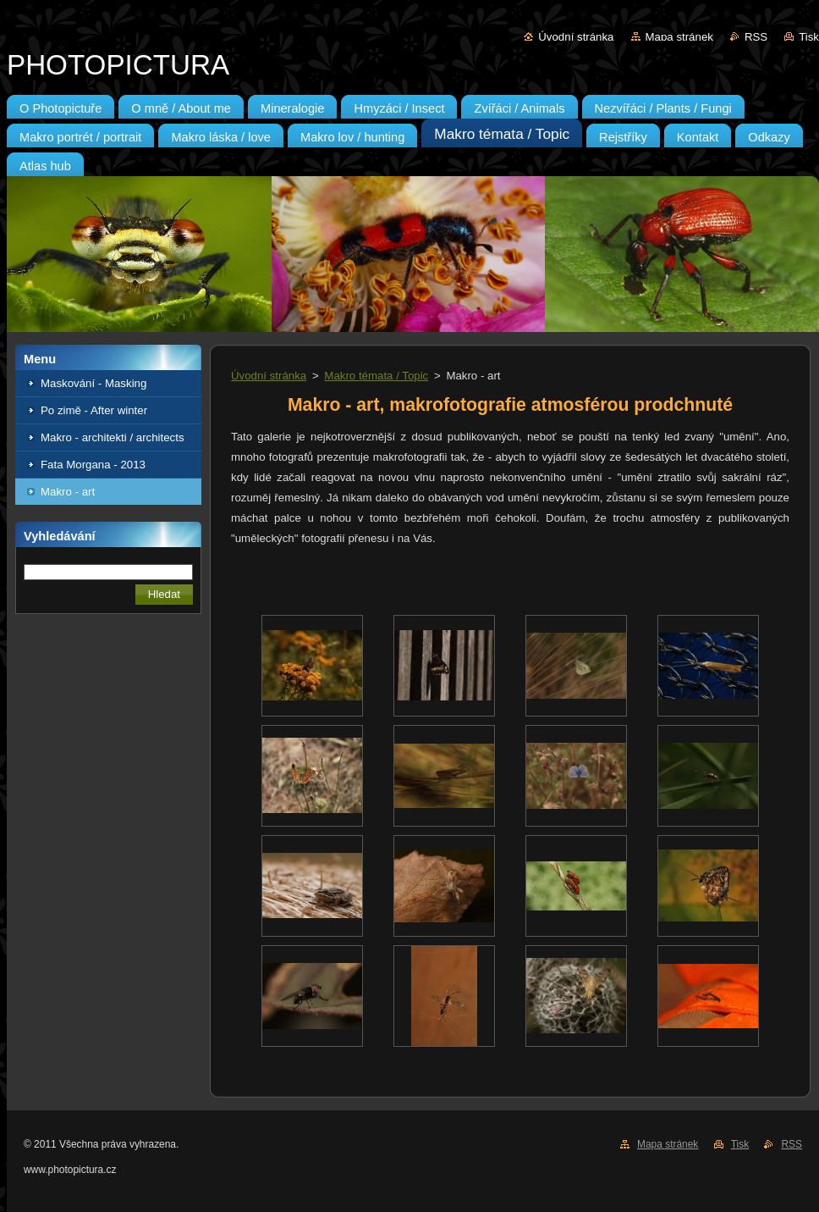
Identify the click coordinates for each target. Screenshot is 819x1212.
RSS (756, 36)
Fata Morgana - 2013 (93, 464)
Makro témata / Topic (376, 375)
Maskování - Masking (93, 383)
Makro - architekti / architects (112, 437)
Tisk (809, 36)
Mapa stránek (679, 36)
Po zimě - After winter (94, 410)
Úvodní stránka (575, 36)
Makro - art (68, 491)
